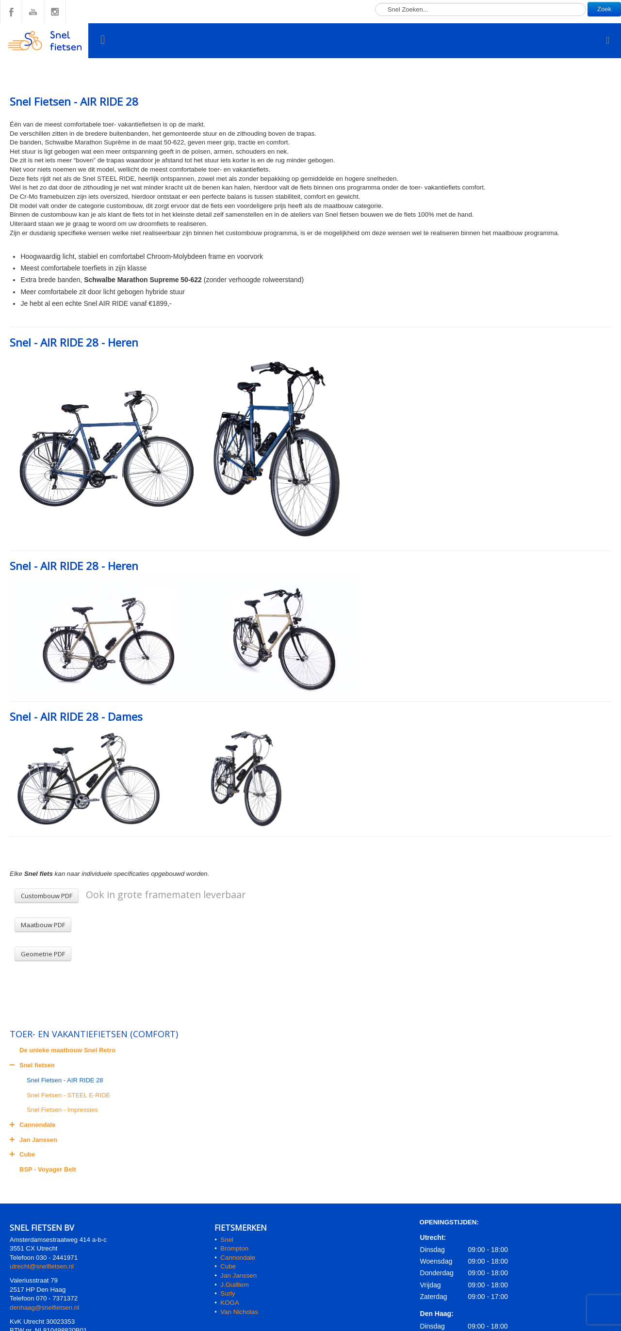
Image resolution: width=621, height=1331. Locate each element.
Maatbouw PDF (43, 924)
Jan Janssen (238, 1275)
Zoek (604, 9)
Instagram (54, 11)
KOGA (229, 1302)
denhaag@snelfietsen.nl (44, 1307)
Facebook (11, 11)
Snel (226, 1239)
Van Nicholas (238, 1311)
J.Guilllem (234, 1284)
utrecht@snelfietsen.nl (42, 1266)
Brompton (234, 1248)
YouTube (33, 11)
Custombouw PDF (46, 895)
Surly (227, 1293)
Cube (228, 1266)
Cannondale (237, 1257)
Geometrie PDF (43, 954)
